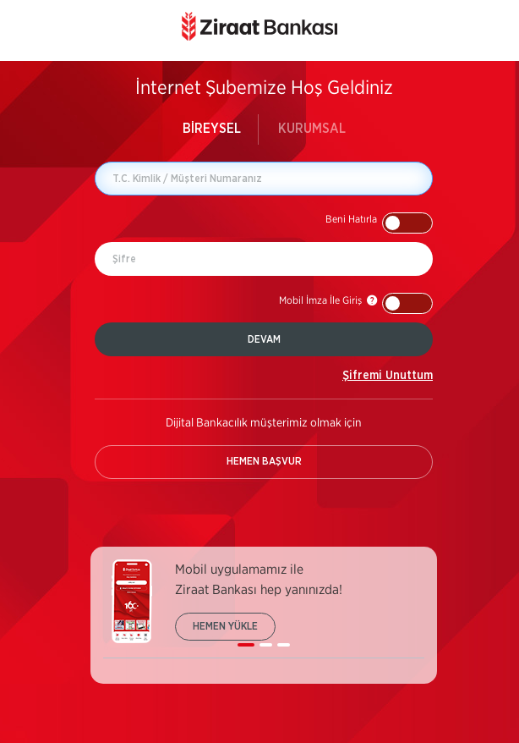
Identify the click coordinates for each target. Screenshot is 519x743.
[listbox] (263, 608)
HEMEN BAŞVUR (264, 461)
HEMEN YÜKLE (225, 626)
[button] (379, 223)
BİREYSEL (212, 128)
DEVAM (264, 339)
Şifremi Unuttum (387, 376)
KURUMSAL (312, 128)
